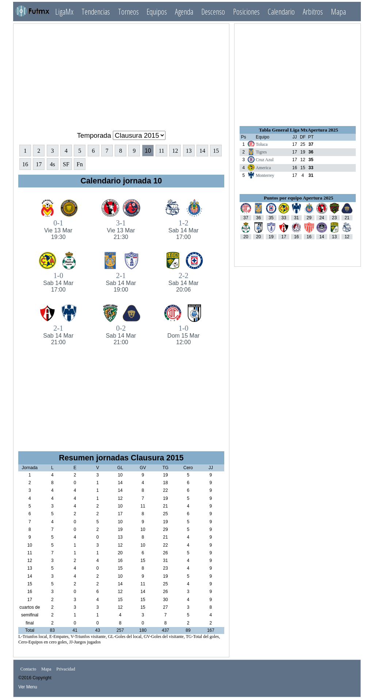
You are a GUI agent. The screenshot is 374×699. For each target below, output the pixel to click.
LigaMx (64, 11)
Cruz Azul (265, 159)
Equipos (156, 11)
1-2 (183, 229)
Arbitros (313, 11)
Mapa (338, 11)
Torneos (128, 11)
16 (25, 164)
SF (66, 164)
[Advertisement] (121, 74)
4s (52, 164)
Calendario (281, 11)
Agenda (184, 11)
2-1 (120, 282)
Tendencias (95, 11)
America (263, 167)
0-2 (120, 335)
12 (175, 151)
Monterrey (265, 175)
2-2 (183, 282)
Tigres (261, 152)
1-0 (58, 282)
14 (202, 151)
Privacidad (65, 669)
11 (161, 151)
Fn (80, 164)
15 (216, 151)
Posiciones (246, 11)
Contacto (28, 669)
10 (148, 151)
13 (189, 151)
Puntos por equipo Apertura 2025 (298, 198)
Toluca (261, 144)
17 (39, 164)
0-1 (58, 229)
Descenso (213, 11)
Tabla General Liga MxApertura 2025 (298, 130)
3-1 (120, 229)
